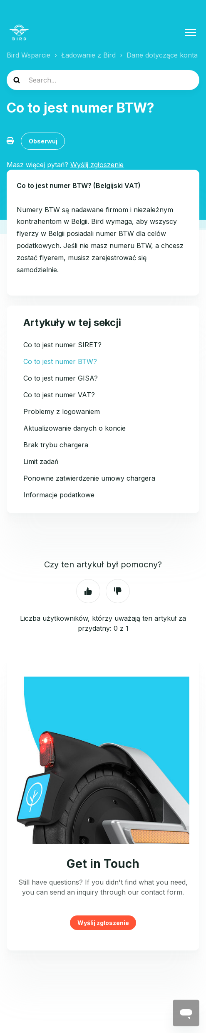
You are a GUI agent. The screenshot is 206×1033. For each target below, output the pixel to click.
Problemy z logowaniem (61, 411)
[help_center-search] (103, 80)
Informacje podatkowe (58, 495)
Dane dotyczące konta (162, 55)
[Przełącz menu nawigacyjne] (190, 32)
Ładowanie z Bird (88, 55)
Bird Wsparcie (28, 55)
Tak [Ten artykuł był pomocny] (88, 591)
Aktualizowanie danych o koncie (74, 428)
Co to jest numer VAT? (59, 395)
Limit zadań (40, 461)
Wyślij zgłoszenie (103, 922)
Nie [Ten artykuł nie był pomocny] (118, 591)
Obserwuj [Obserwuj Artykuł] (43, 141)
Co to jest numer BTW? (60, 361)
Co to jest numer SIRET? (62, 345)
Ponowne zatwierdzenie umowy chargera (89, 478)
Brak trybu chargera (55, 445)
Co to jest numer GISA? (60, 378)
